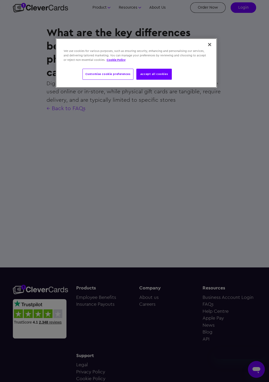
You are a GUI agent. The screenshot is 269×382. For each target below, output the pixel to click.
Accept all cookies (154, 74)
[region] (136, 63)
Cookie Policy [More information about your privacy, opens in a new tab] (116, 60)
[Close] (209, 44)
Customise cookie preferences (108, 74)
